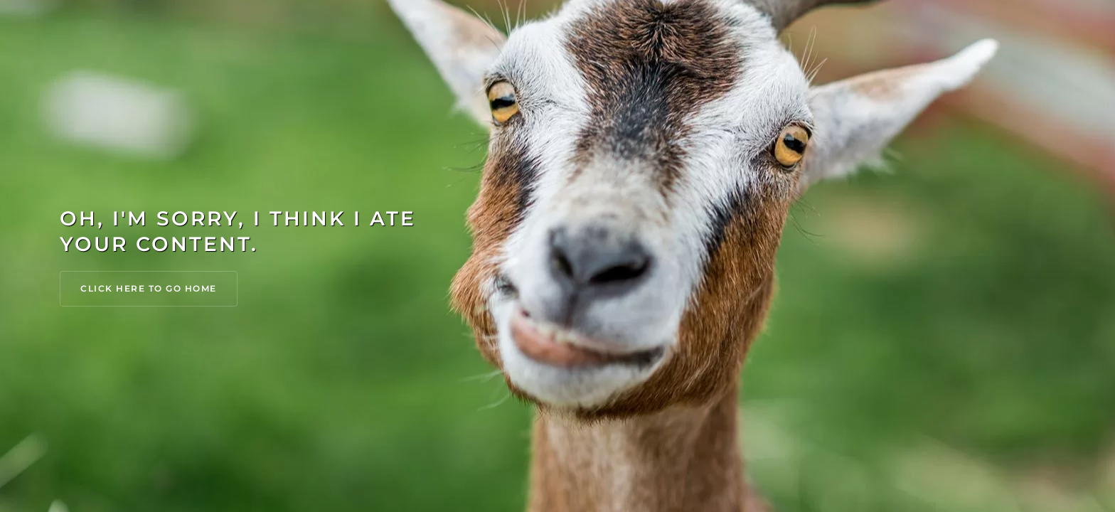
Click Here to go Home (148, 288)
